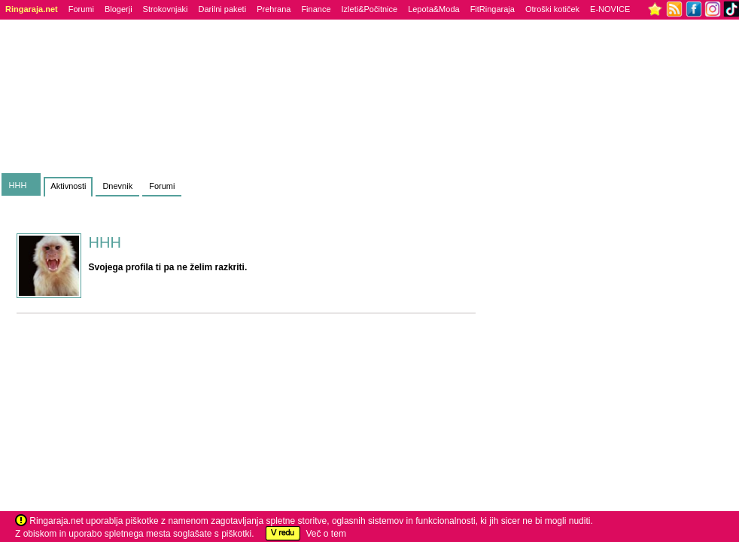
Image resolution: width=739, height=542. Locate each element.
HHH (18, 185)
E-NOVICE (610, 9)
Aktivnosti (68, 185)
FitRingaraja (492, 9)
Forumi (81, 9)
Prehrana (273, 9)
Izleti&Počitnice (370, 9)
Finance (315, 9)
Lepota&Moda (434, 9)
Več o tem (326, 533)
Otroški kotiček (552, 9)
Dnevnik (117, 185)
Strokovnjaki (165, 9)
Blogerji (118, 9)
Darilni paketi (223, 9)
